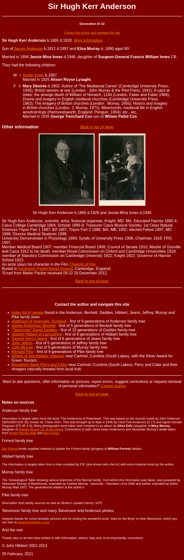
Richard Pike (22, 352)
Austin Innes (33, 75)
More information (88, 40)
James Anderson (28, 49)
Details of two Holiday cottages (38, 356)
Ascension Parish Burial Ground (45, 269)
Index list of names (28, 313)
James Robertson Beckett (34, 326)
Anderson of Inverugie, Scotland (39, 321)
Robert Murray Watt (22, 433)
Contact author (113, 386)
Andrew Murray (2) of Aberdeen (40, 429)
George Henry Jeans (29, 339)
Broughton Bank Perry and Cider (39, 365)
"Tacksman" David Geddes (34, 330)
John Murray (22, 347)
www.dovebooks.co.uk (33, 522)
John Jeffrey (22, 343)
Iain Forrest (51, 433)
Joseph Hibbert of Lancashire (37, 334)
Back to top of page (96, 127)
